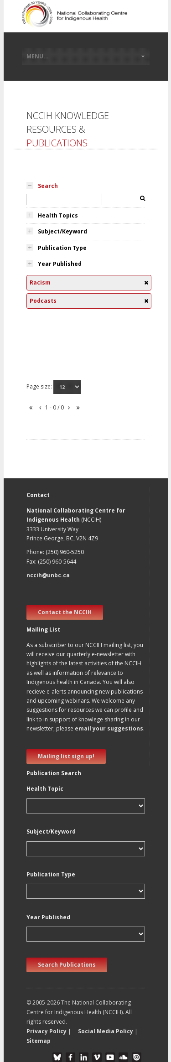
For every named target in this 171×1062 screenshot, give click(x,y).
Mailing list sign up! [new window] (66, 756)
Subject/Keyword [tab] (62, 231)
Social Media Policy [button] (105, 1031)
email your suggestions (109, 728)
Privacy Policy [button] (46, 1031)
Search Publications (67, 965)
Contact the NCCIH (65, 612)
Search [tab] (48, 186)
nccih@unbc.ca (48, 575)
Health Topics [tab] (58, 215)
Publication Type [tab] (62, 248)
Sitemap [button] (38, 1041)
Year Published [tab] (60, 264)
